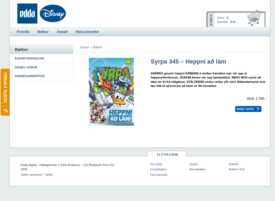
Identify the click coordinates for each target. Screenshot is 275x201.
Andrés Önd (237, 169)
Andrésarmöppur (30, 76)
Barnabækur (197, 169)
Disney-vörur (26, 67)
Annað (62, 32)
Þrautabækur (158, 169)
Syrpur (193, 164)
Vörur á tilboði (4, 92)
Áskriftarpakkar (29, 58)
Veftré (49, 174)
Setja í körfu (245, 109)
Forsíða (23, 32)
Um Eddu (156, 164)
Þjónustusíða (158, 174)
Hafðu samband (31, 174)
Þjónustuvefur (87, 32)
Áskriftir (234, 164)
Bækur (98, 47)
